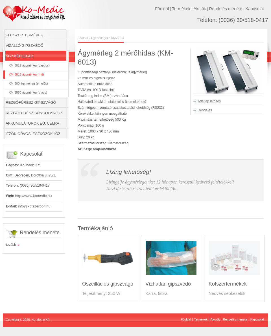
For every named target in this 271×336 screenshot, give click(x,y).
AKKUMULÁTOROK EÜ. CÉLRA (32, 123)
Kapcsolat (254, 8)
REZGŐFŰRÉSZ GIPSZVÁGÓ (31, 102)
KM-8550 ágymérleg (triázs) (28, 92)
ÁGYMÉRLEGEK (20, 56)
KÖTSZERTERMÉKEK (24, 35)
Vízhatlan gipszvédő (168, 284)
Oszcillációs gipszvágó (107, 284)
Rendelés (205, 110)
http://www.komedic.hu (33, 196)
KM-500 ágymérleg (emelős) (28, 83)
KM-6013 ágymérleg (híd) (26, 74)
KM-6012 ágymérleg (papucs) (29, 65)
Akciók (199, 8)
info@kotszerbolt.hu (34, 206)
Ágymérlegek (99, 38)
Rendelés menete (225, 8)
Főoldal (162, 8)
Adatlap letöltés (209, 101)
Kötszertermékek (228, 284)
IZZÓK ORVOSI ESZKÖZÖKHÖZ (33, 134)
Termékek (181, 8)
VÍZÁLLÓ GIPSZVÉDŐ (24, 45)
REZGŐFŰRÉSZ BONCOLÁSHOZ (34, 113)
